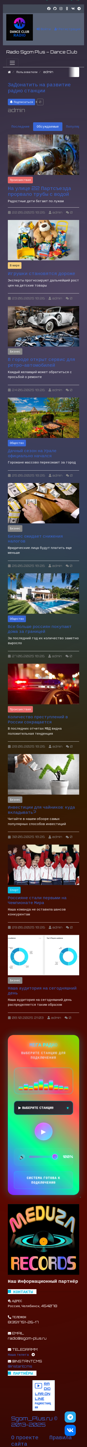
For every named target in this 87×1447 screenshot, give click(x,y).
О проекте (24, 1437)
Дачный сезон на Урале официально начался (32, 453)
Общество (17, 443)
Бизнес (15, 351)
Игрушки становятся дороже (41, 273)
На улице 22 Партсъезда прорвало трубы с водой (39, 191)
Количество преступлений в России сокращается (38, 719)
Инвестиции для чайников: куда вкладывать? (41, 809)
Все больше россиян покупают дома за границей (40, 629)
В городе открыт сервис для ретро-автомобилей (41, 362)
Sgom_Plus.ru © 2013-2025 (34, 1421)
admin (16, 110)
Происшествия (20, 180)
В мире (14, 265)
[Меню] (12, 63)
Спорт (14, 890)
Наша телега (18, 1354)
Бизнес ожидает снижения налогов (35, 538)
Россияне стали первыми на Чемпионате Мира (37, 900)
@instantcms (20, 1366)
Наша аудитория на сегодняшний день (42, 990)
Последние (20, 126)
